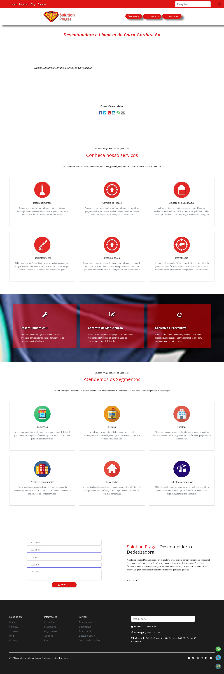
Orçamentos (50, 631)
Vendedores (50, 622)
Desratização (85, 631)
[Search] (193, 4)
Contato (42, 4)
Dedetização (85, 626)
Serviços (13, 631)
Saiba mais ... (133, 580)
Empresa (23, 4)
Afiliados (48, 635)
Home (14, 4)
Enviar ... (64, 584)
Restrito (48, 640)
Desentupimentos (88, 622)
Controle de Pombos (89, 640)
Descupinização (87, 635)
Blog (33, 4)
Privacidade (50, 626)
